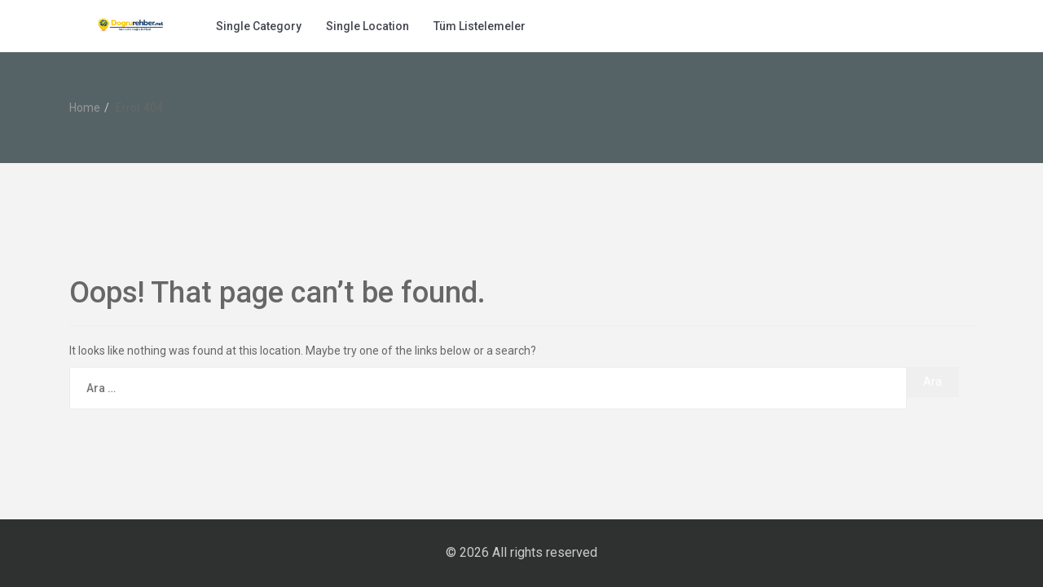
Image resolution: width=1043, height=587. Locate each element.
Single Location (367, 26)
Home (84, 107)
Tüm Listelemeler (479, 26)
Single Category (258, 26)
